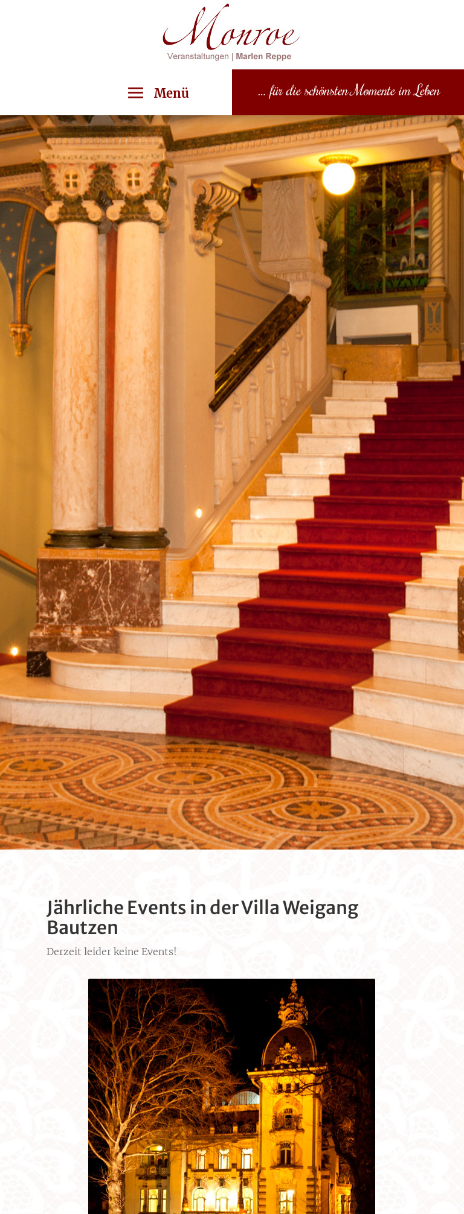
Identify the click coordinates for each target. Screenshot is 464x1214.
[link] (232, 66)
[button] (153, 93)
